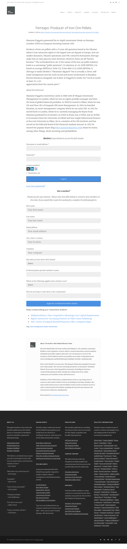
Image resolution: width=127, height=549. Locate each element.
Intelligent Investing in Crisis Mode (48, 464)
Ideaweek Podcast (71, 511)
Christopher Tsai (108, 515)
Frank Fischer (98, 466)
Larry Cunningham (106, 453)
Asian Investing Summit (44, 453)
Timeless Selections (72, 477)
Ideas (97, 32)
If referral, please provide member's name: (42, 274)
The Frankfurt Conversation (45, 506)
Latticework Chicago (43, 500)
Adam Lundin (114, 479)
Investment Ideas (71, 480)
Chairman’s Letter (13, 448)
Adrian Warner (99, 526)
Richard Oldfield (113, 490)
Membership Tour (13, 451)
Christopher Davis (110, 456)
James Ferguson (111, 464)
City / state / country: (34, 241)
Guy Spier (116, 508)
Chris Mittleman (112, 487)
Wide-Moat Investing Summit (46, 451)
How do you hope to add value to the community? (46, 296)
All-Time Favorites (71, 446)
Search (113, 12)
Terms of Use (39, 545)
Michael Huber (106, 474)
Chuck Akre (98, 446)
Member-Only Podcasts (73, 509)
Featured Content (71, 448)
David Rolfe (104, 500)
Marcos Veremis (109, 521)
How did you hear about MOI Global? (40, 263)
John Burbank (108, 451)
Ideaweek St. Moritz (43, 495)
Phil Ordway (98, 492)
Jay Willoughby (99, 528)
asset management (36, 332)
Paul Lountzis (104, 479)
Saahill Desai (98, 461)
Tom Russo (108, 502)
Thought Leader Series (73, 485)
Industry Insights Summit (45, 459)
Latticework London (43, 498)
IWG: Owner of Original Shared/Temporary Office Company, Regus (61, 327)
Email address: (32, 230)
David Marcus (110, 482)
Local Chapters (41, 490)
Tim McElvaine (100, 487)
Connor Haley (107, 471)
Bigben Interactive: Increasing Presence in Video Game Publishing (61, 324)
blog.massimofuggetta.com (68, 127)
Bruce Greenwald (105, 469)
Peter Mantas (99, 482)
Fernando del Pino (113, 459)
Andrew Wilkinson (111, 526)
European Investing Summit (61, 32)
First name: (30, 207)
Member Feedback (13, 453)
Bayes (46, 332)
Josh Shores (107, 508)
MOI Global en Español (73, 453)
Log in (63, 180)
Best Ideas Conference (43, 448)
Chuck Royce (98, 502)
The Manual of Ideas (72, 451)
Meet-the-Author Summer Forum (47, 461)
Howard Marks (99, 484)
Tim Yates (105, 531)
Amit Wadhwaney (110, 523)
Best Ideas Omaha (42, 493)
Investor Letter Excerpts (73, 482)
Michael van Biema (106, 518)
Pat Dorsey (108, 461)
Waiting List (105, 12)
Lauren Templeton (108, 513)
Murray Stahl (99, 510)
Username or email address (37, 144)
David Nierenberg (100, 490)
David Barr (103, 448)
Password (30, 155)
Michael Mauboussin (113, 484)
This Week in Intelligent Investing (76, 519)
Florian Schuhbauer (106, 505)
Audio (42, 32)
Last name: (30, 219)
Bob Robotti (106, 497)
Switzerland (53, 332)
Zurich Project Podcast (73, 517)
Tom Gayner (109, 466)
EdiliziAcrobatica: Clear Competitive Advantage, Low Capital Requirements (65, 321)
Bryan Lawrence (104, 477)
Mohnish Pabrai (109, 492)
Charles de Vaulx (99, 459)
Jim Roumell (114, 500)
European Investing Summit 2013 (83, 32)
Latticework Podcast (72, 514)
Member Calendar (13, 456)
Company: (30, 252)
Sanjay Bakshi (108, 446)
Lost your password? (35, 187)
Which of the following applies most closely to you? (46, 285)
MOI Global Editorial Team (59, 400)
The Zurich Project (42, 503)
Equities (48, 32)
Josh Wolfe (109, 528)
